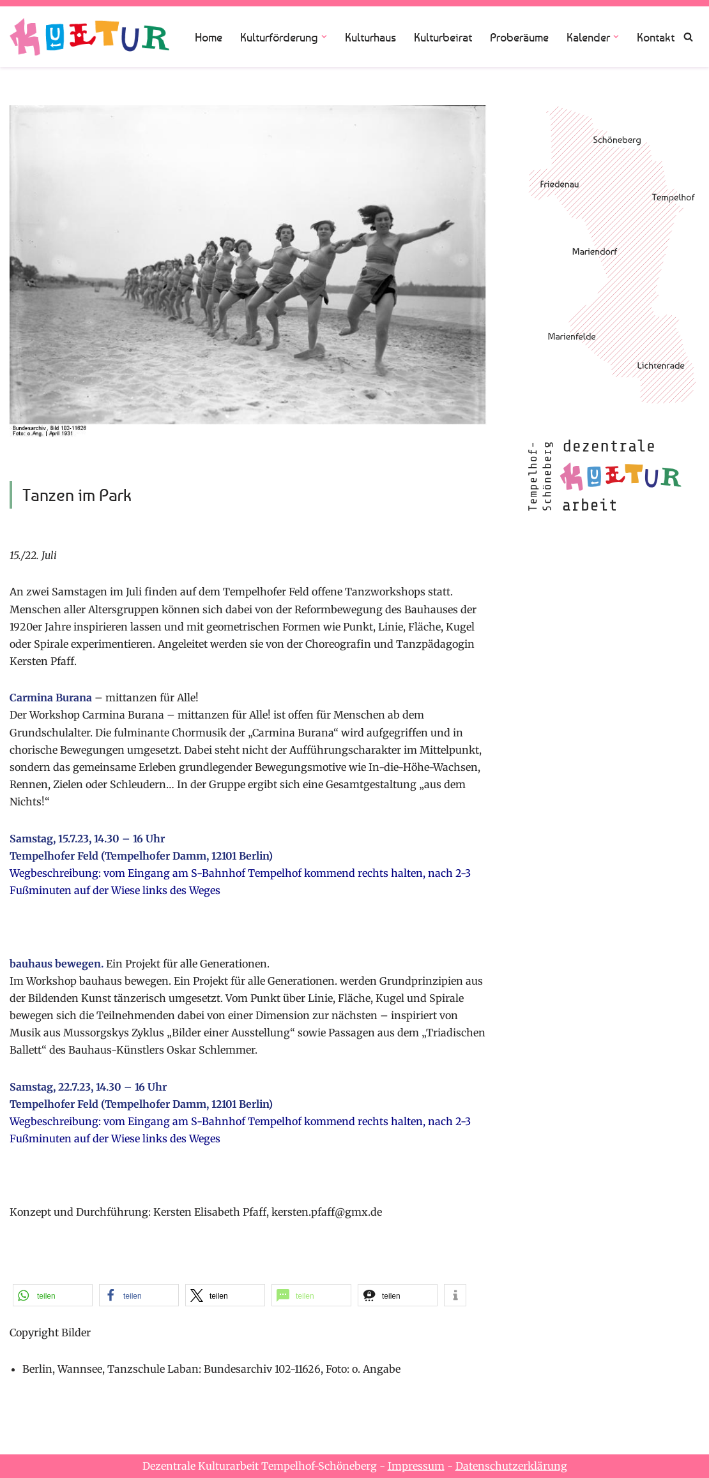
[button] (324, 37)
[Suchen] (688, 36)
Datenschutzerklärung (511, 1465)
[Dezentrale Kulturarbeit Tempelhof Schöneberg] (89, 37)
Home (208, 37)
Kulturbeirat (443, 37)
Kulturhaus (370, 37)
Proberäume (519, 37)
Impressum (416, 1465)
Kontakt (656, 37)
